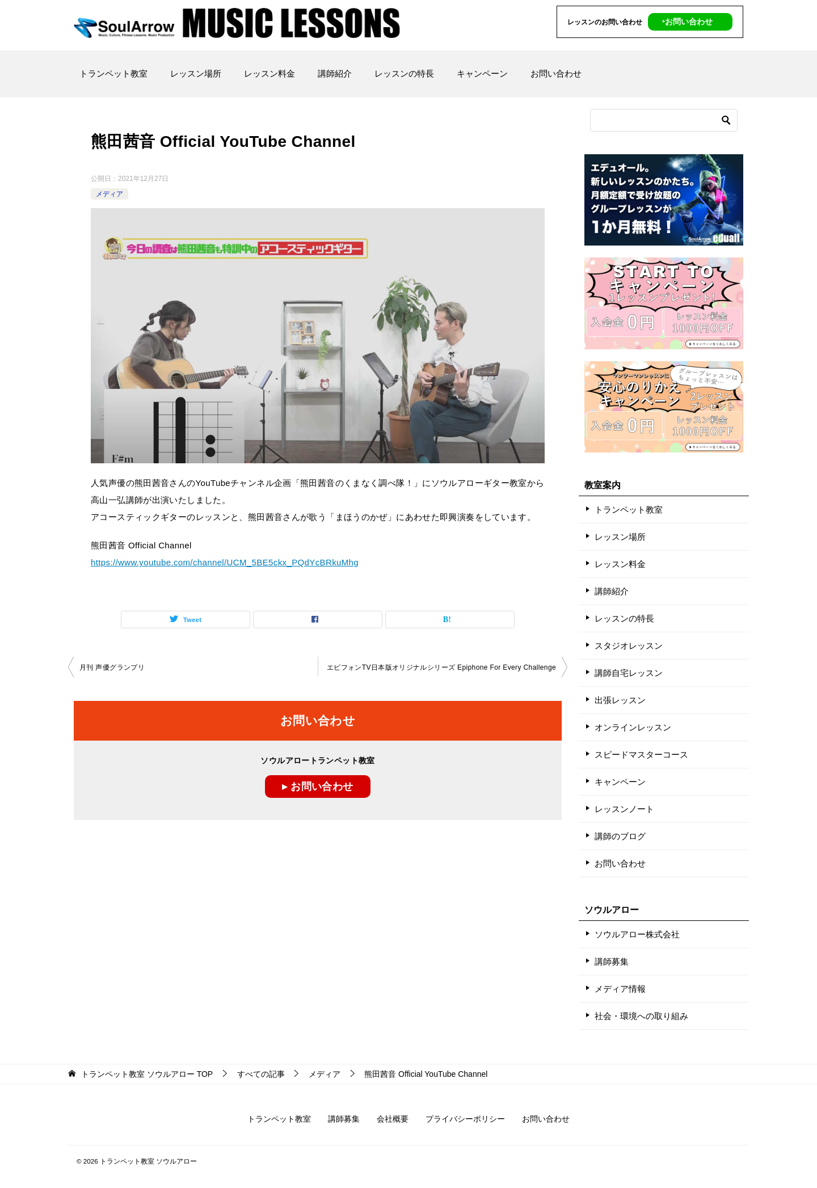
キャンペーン (482, 73)
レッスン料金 (269, 73)
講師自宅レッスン (629, 673)
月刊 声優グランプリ (112, 667)
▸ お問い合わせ (317, 786)
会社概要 (392, 1118)
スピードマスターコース (641, 754)
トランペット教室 (113, 73)
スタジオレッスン (629, 645)
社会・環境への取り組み (641, 1016)
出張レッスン (620, 700)
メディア (109, 194)
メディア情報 (620, 988)
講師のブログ (620, 836)
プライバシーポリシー (465, 1118)
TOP (147, 1074)
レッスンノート (624, 809)
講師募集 (612, 961)
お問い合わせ (556, 73)
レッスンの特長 (404, 73)
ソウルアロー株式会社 (637, 934)
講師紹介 (335, 73)
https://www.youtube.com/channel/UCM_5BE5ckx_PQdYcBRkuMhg (225, 562)
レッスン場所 (195, 73)
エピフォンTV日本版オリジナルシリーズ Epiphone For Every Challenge (441, 667)
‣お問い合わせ (687, 21)
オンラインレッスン (633, 727)
